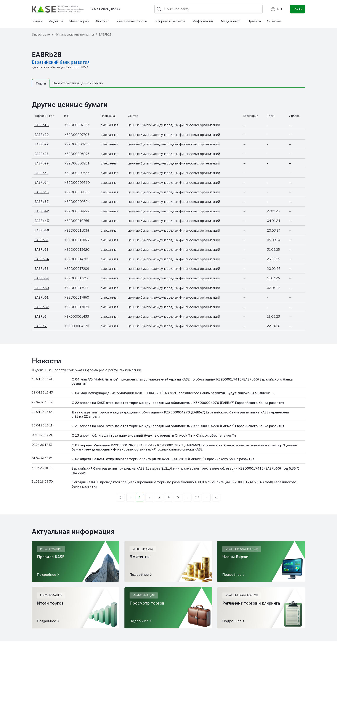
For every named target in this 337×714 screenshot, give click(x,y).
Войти (297, 9)
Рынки (37, 21)
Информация (203, 21)
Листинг (102, 21)
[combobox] (276, 9)
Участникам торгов (132, 21)
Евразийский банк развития (61, 62)
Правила (254, 21)
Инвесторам (79, 21)
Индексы (55, 21)
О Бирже (274, 21)
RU (276, 9)
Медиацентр (231, 21)
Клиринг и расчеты (170, 21)
